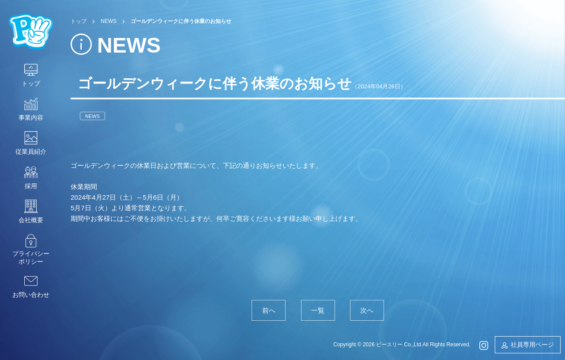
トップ (31, 83)
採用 (31, 185)
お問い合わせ (30, 294)
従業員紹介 (30, 151)
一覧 (317, 310)
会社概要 (31, 220)
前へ (268, 310)
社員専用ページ (532, 344)
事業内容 (31, 117)
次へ (366, 310)
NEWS (92, 115)
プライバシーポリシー (30, 257)
